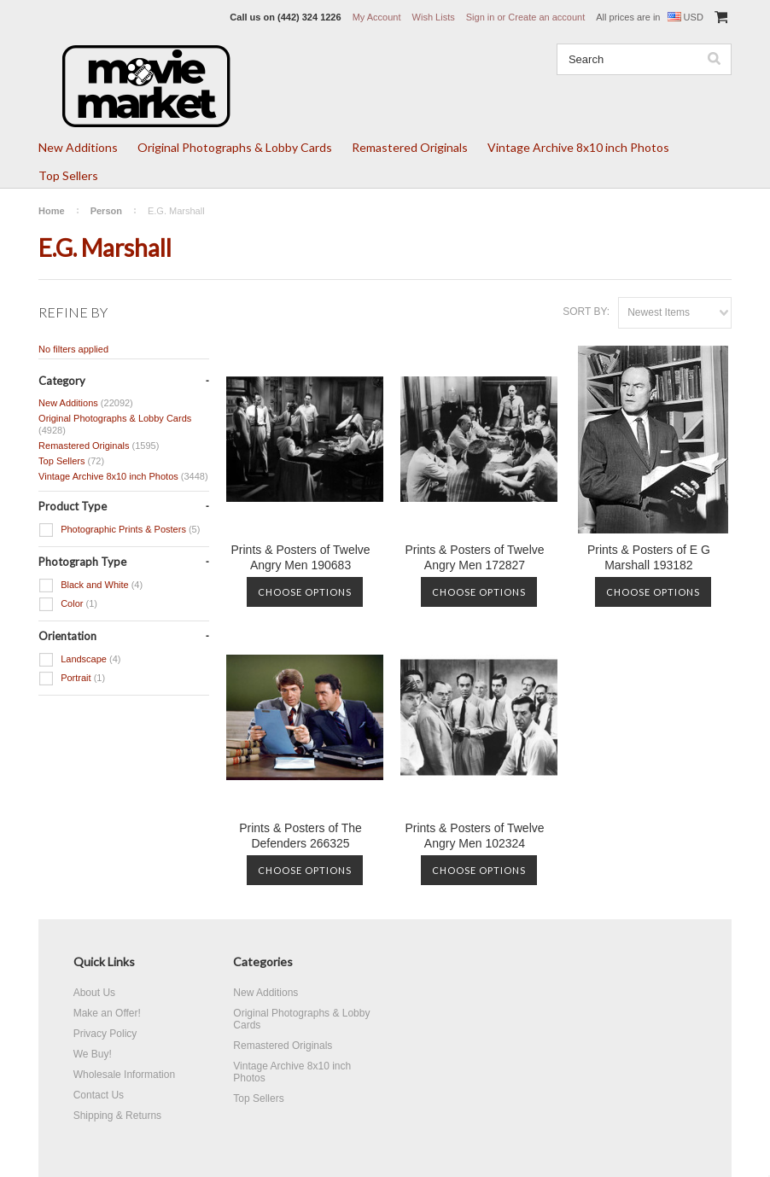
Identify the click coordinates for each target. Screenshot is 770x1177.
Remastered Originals (410, 147)
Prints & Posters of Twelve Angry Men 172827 (474, 557)
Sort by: (586, 312)
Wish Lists (433, 17)
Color (67, 604)
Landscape (79, 659)
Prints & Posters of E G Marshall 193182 (648, 557)
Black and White (90, 585)
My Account (377, 17)
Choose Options (305, 591)
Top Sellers (68, 175)
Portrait (71, 678)
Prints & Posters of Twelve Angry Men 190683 (300, 557)
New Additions (78, 147)
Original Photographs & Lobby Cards (234, 147)
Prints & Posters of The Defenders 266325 (300, 835)
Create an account (546, 17)
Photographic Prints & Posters (119, 530)
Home (51, 211)
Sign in (480, 17)
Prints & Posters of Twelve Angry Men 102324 (474, 835)
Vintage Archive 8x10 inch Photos (578, 147)
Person (106, 211)
